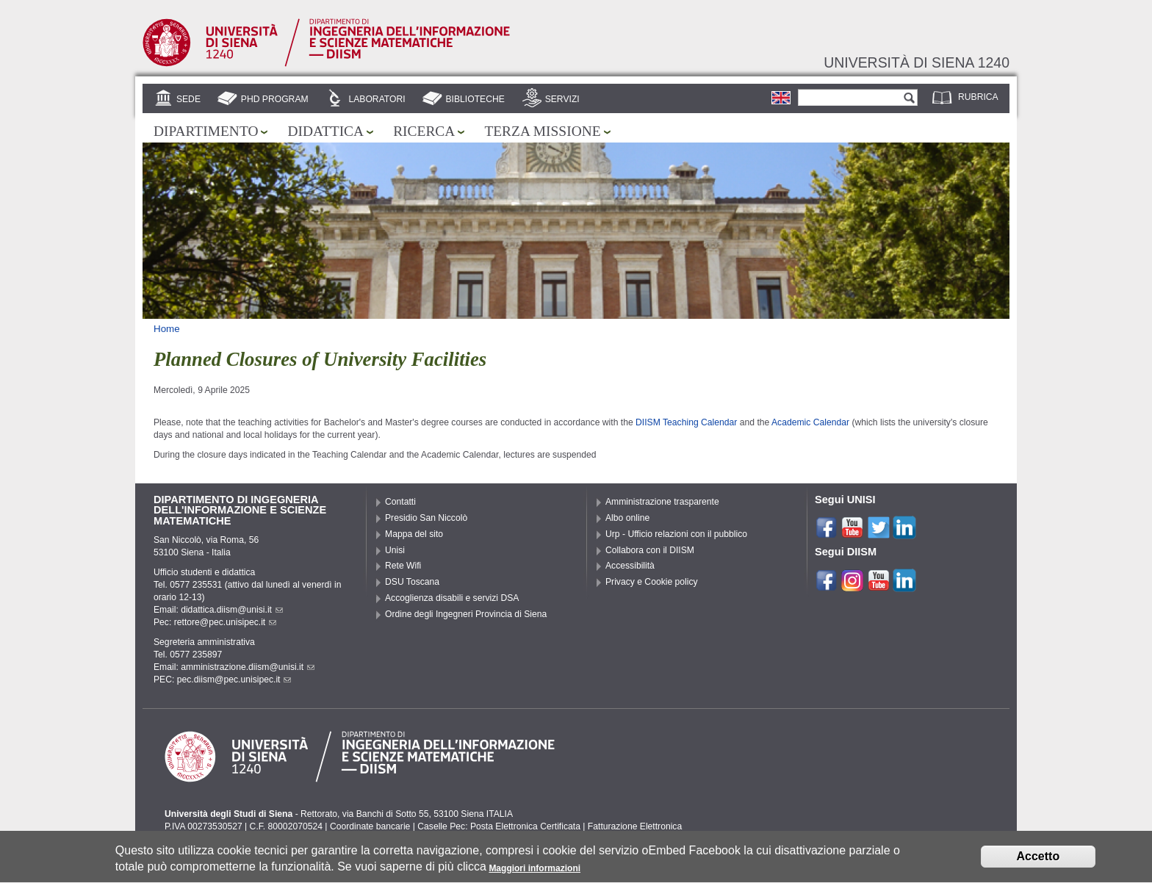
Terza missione (542, 131)
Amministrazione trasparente (662, 502)
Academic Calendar (811, 422)
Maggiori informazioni (534, 873)
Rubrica (978, 97)
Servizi (562, 99)
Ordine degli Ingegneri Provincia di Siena (466, 614)
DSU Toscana (412, 582)
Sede (188, 99)
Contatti (400, 502)
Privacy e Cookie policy (651, 582)
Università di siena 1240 (916, 62)
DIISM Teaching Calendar (686, 422)
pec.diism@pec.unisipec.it (234, 679)
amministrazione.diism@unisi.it (247, 667)
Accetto (1038, 861)
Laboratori (376, 99)
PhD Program (275, 99)
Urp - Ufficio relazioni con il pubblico (676, 534)
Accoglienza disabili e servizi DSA (452, 598)
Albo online (627, 518)
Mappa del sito (414, 534)
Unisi (395, 550)
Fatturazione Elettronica (635, 826)
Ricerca (424, 131)
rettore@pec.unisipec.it (225, 622)
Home (167, 328)
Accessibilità (630, 566)
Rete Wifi (403, 566)
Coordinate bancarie (370, 826)
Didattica (325, 131)
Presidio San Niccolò (426, 518)
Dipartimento (206, 131)
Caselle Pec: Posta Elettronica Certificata (498, 826)
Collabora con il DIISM (649, 550)
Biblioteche (474, 99)
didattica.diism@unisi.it (232, 610)
